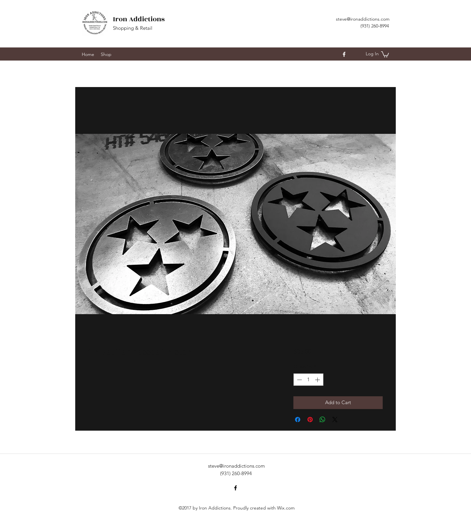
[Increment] (318, 380)
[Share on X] (335, 419)
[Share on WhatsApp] (322, 419)
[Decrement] (298, 380)
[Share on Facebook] (298, 419)
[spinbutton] (308, 380)
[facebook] (344, 54)
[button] (385, 54)
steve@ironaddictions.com (363, 19)
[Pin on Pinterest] (310, 419)
